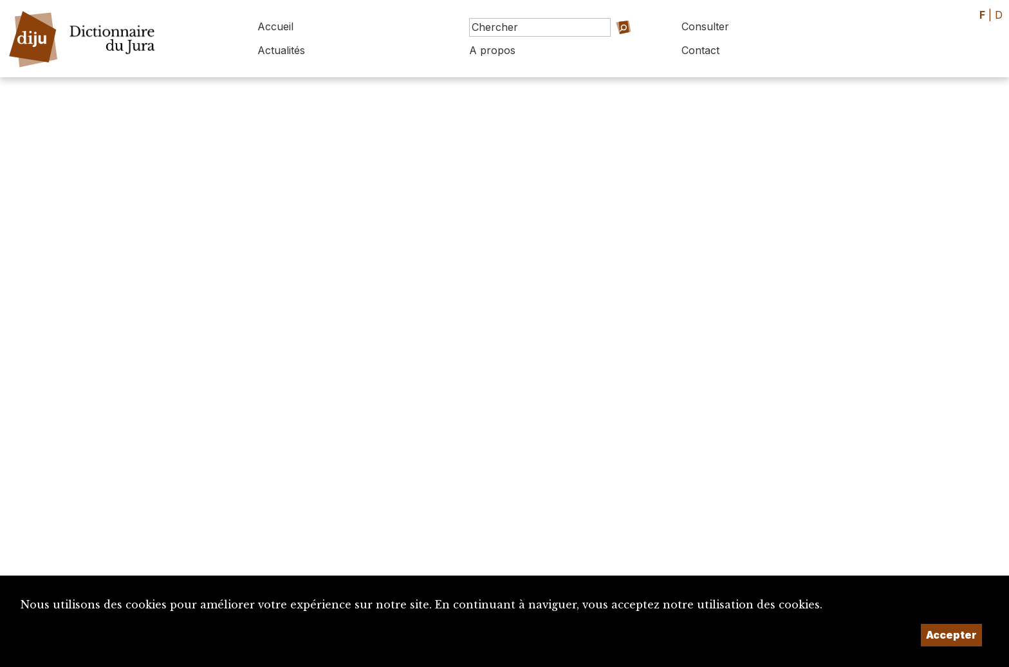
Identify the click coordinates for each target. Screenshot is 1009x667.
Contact (700, 50)
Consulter (705, 26)
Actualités (281, 50)
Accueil (275, 26)
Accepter (951, 634)
